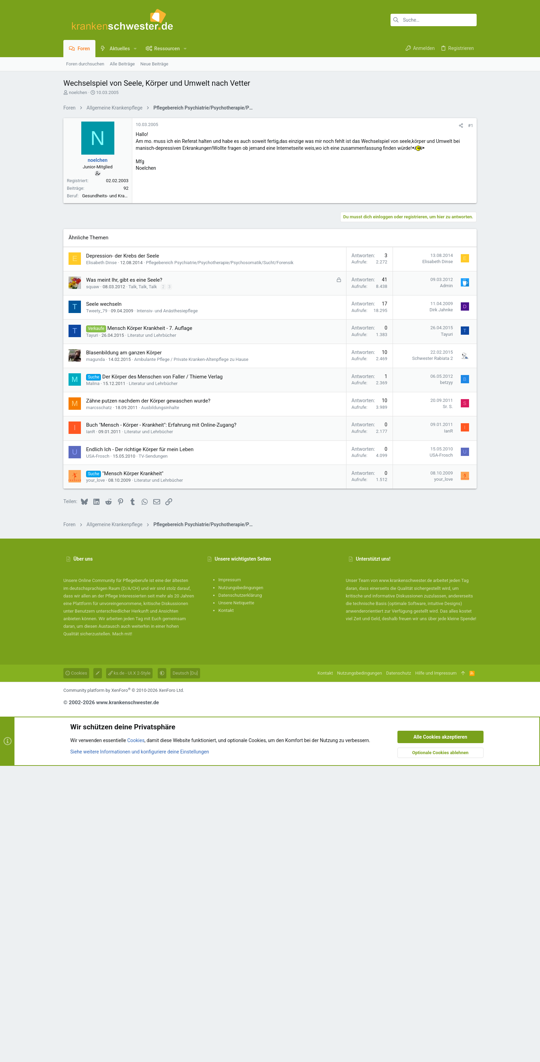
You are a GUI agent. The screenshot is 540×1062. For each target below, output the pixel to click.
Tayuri (92, 631)
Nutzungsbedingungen (240, 883)
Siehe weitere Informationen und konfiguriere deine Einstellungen (139, 1048)
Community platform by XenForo (123, 986)
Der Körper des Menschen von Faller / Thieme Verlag (162, 673)
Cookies (76, 969)
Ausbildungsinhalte (160, 703)
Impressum (229, 875)
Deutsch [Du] (185, 969)
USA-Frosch (98, 752)
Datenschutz (398, 969)
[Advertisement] (270, 163)
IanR (90, 727)
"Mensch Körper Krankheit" (133, 770)
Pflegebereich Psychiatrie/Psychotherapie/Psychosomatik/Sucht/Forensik (219, 558)
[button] (135, 48)
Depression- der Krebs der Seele (122, 552)
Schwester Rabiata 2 (432, 654)
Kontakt (226, 906)
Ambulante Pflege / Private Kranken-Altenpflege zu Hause (191, 655)
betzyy (446, 678)
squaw (92, 582)
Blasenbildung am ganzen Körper (124, 649)
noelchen (78, 92)
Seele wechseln (104, 600)
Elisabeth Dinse (101, 558)
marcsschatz (99, 703)
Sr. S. (448, 702)
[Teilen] (461, 222)
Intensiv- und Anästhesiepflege (167, 607)
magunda (95, 655)
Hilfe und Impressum (436, 969)
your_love (95, 776)
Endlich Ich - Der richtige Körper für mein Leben (140, 745)
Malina (93, 679)
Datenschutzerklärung (240, 891)
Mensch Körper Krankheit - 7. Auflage (150, 624)
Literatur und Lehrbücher (151, 631)
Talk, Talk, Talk (142, 582)
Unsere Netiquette (236, 899)
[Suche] (434, 20)
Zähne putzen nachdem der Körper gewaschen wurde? (148, 697)
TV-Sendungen (152, 752)
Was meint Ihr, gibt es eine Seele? (124, 576)
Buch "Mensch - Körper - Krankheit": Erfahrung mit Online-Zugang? (161, 721)
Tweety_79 (96, 607)
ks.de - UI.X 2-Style (129, 969)
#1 (470, 222)
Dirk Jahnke (441, 605)
